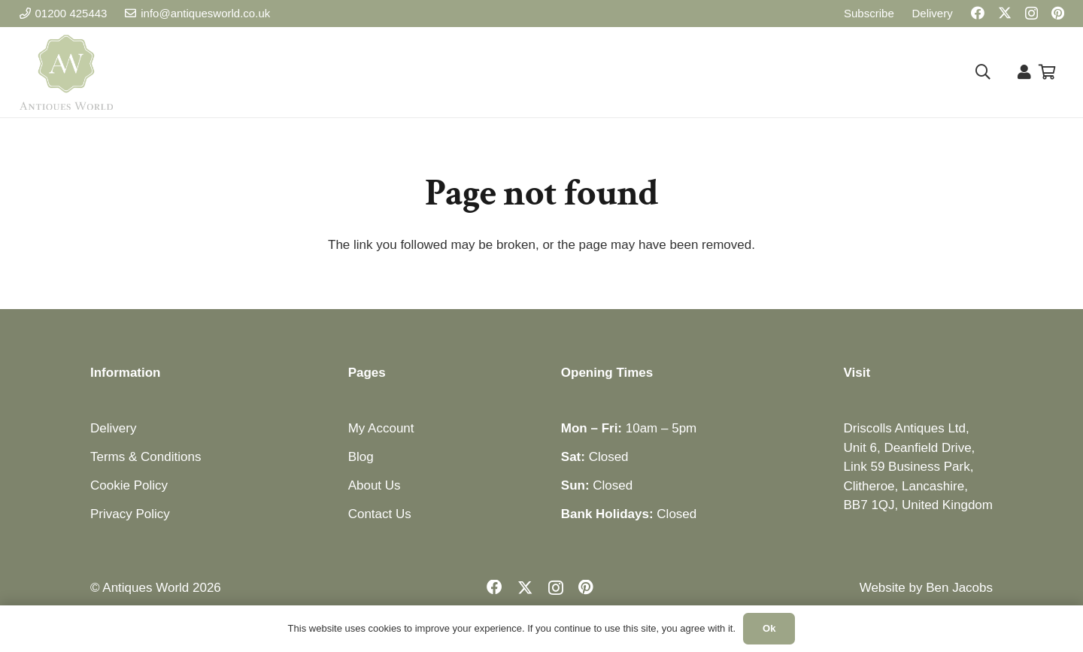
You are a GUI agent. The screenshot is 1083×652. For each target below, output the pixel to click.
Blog (361, 457)
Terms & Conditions (145, 457)
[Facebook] (977, 13)
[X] (1005, 13)
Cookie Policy (129, 485)
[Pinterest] (1057, 13)
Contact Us (379, 514)
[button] (983, 72)
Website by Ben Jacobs (926, 588)
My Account (381, 428)
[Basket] (1047, 72)
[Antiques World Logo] (66, 72)
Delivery (113, 428)
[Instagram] (1031, 13)
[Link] (1024, 72)
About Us (374, 485)
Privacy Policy (130, 514)
